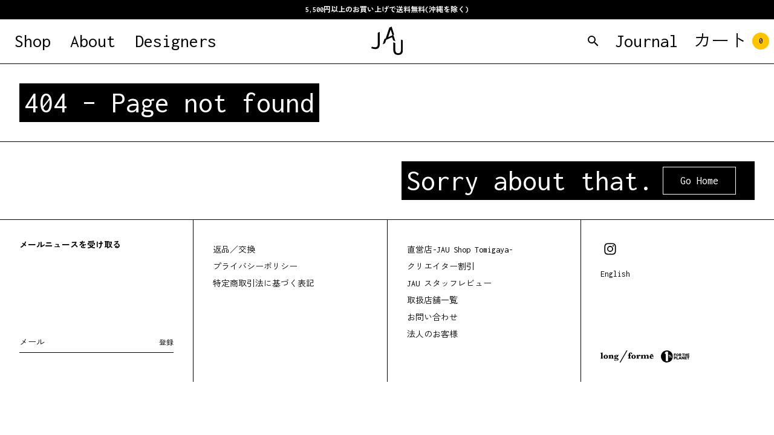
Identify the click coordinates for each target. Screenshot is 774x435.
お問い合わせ (432, 317)
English (615, 274)
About (92, 41)
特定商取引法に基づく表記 (263, 283)
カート (731, 41)
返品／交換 (234, 249)
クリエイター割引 (441, 266)
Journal (646, 41)
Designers (175, 41)
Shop (33, 41)
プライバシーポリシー (255, 266)
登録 (166, 342)
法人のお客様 (432, 334)
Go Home (699, 180)
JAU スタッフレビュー (449, 283)
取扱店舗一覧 (432, 300)
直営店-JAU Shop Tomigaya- (460, 249)
